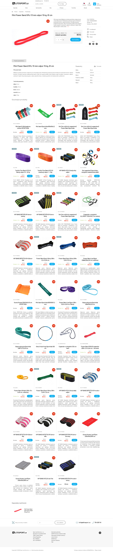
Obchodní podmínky (55, 532)
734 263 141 (46, 1)
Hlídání (91, 37)
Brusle (85, 8)
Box (50, 8)
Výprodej (15, 8)
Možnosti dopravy (55, 540)
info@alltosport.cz (39, 1)
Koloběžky (97, 8)
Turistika (73, 8)
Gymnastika (39, 8)
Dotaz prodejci (93, 34)
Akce (26, 8)
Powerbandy (27, 11)
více (68, 26)
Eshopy (76, 550)
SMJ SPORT (94, 24)
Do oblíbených (93, 29)
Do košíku (75, 40)
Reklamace (54, 538)
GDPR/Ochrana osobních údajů (58, 533)
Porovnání (92, 31)
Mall (52, 542)
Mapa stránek (98, 550)
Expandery (21, 11)
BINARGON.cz (91, 550)
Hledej (62, 4)
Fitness (61, 8)
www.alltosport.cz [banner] (20, 3)
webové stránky (82, 550)
